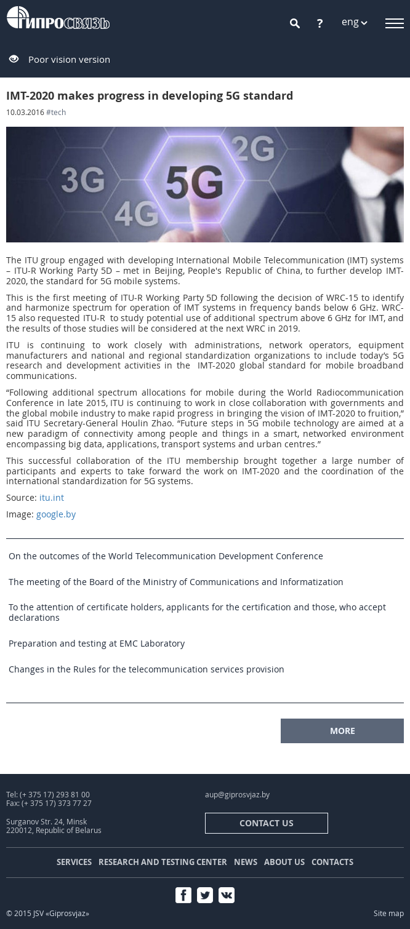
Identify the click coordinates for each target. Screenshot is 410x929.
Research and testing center (162, 861)
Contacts (332, 861)
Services (74, 861)
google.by (56, 514)
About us (284, 861)
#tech (56, 112)
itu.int (51, 497)
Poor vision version (69, 59)
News (245, 861)
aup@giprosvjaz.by (237, 794)
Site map (389, 913)
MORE (342, 730)
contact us (266, 823)
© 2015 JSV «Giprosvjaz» (47, 913)
